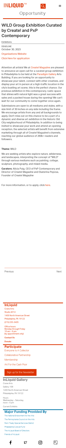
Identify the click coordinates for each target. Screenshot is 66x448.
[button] (60, 5)
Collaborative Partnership (17, 355)
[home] (14, 5)
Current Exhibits (10, 406)
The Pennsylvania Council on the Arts (19, 419)
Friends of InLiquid (11, 434)
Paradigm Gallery (46, 74)
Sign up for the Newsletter (20, 372)
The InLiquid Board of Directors (16, 431)
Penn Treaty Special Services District (19, 423)
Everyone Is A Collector (16, 350)
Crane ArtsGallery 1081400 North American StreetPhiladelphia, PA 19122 (15, 388)
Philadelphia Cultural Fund (14, 427)
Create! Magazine (40, 67)
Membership (11, 360)
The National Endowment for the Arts (19, 416)
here (47, 185)
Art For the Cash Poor (15, 364)
